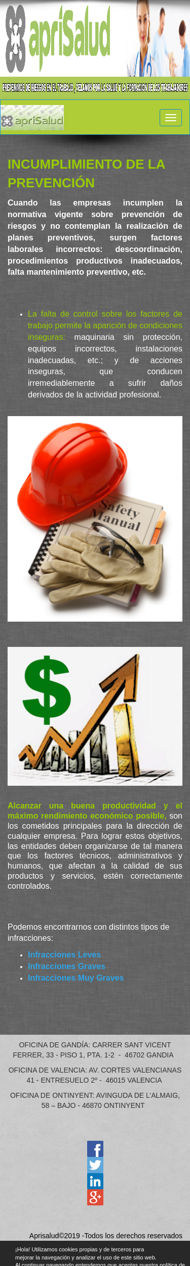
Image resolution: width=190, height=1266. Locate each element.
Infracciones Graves (66, 966)
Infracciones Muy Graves (76, 978)
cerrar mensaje (186, 1252)
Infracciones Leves (64, 954)
